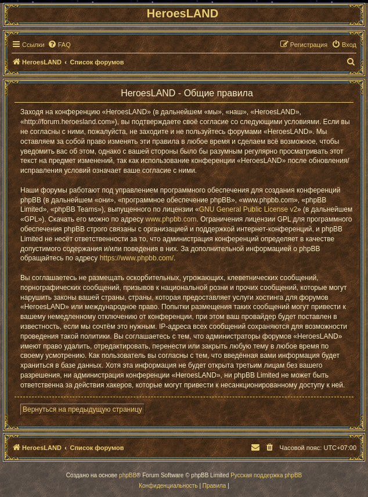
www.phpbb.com (170, 219)
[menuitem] (59, 45)
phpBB (127, 475)
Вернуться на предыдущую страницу (82, 409)
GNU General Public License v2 (248, 209)
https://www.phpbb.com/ (137, 258)
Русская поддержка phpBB (266, 475)
